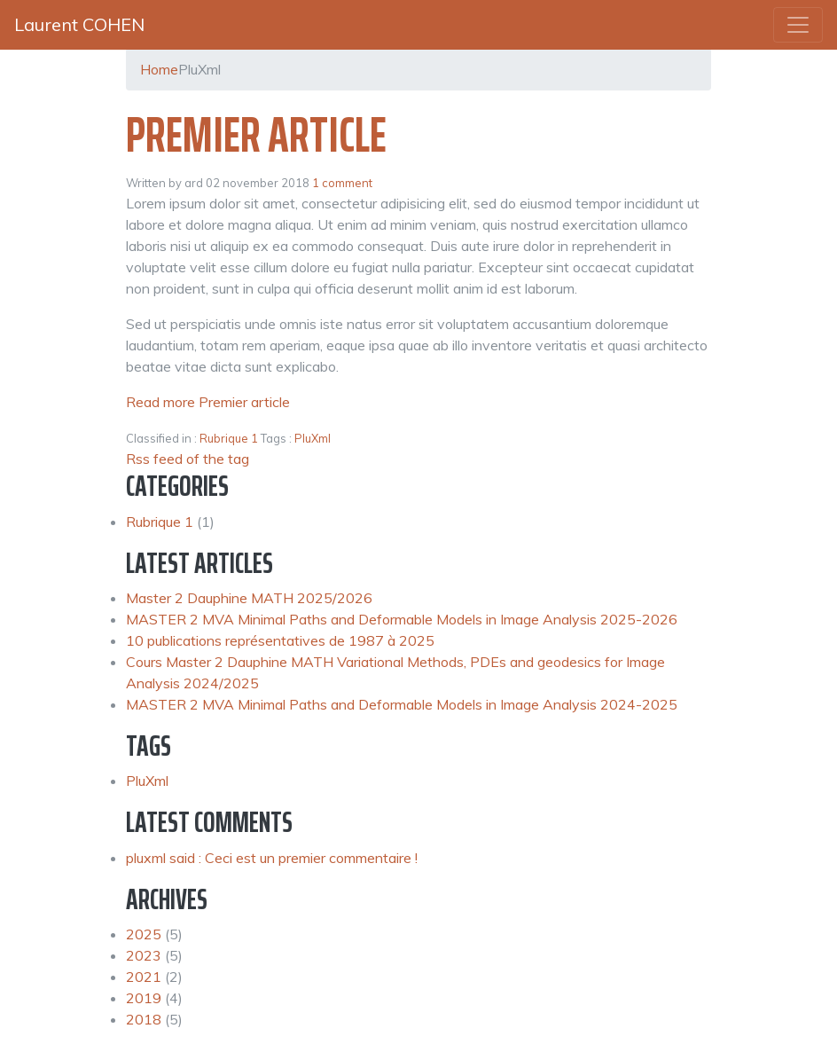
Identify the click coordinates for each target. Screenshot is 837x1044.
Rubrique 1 (228, 438)
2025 (143, 934)
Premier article (256, 134)
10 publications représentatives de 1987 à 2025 (280, 640)
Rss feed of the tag (187, 458)
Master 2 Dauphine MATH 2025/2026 (249, 598)
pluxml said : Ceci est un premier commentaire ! (272, 858)
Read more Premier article (208, 402)
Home (159, 69)
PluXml (312, 438)
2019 (143, 998)
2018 (143, 1019)
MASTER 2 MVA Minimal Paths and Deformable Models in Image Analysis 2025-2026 (401, 619)
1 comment (342, 183)
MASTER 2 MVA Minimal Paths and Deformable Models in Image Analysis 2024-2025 (401, 704)
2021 (143, 976)
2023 (143, 955)
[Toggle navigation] (798, 25)
